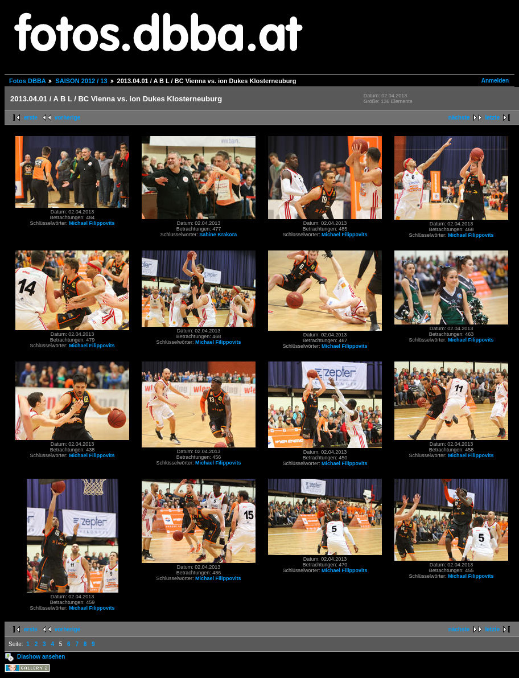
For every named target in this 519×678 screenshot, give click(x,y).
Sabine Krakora (218, 234)
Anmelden (495, 80)
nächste (459, 117)
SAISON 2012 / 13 (81, 80)
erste (31, 117)
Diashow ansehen (41, 657)
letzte (492, 117)
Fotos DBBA (27, 80)
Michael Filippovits (92, 223)
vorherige (68, 117)
